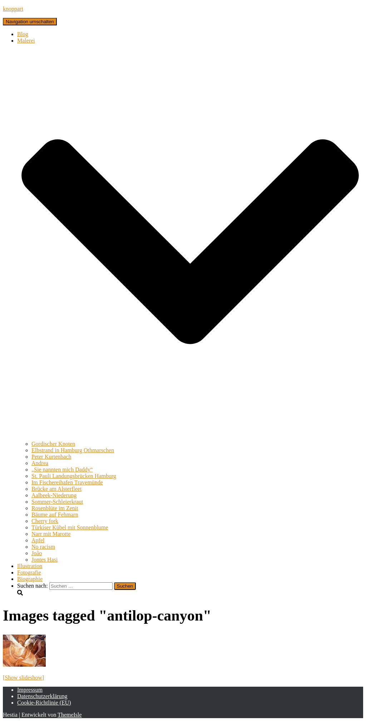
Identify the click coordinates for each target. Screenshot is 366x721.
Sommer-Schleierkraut (57, 502)
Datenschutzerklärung (42, 696)
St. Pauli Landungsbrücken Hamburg (73, 476)
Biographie (30, 579)
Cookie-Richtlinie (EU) (44, 703)
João (36, 553)
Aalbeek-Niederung (53, 495)
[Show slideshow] (23, 678)
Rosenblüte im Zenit (54, 508)
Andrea (39, 463)
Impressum (30, 690)
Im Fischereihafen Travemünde (67, 482)
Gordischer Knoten (53, 444)
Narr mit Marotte (50, 534)
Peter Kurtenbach (51, 457)
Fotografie (29, 572)
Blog (22, 34)
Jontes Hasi (44, 560)
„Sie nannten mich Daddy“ (62, 469)
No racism (43, 547)
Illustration (29, 566)
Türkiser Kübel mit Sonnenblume (69, 527)
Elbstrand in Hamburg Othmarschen (72, 450)
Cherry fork (44, 521)
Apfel (37, 540)
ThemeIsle (70, 715)
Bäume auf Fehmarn (54, 515)
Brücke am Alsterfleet (56, 489)
